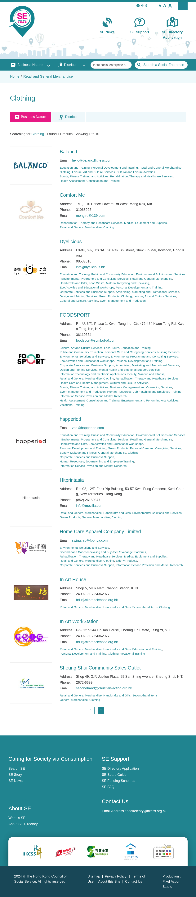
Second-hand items (145, 607)
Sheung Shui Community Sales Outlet (100, 667)
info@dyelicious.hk (90, 267)
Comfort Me (72, 195)
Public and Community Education (112, 274)
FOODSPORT (75, 315)
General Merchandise (112, 452)
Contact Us (133, 881)
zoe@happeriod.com (88, 428)
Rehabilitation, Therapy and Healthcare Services (141, 176)
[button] (160, 5)
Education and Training (75, 167)
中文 (144, 6)
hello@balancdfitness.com (92, 160)
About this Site (109, 881)
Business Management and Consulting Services (141, 387)
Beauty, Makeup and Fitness (145, 374)
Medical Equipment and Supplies (145, 222)
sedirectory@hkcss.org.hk (146, 811)
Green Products (109, 296)
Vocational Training (72, 404)
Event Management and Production (123, 300)
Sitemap (93, 876)
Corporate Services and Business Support (87, 291)
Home (14, 76)
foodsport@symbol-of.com (96, 340)
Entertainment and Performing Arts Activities (149, 400)
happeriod (70, 419)
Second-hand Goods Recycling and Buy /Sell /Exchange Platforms (103, 552)
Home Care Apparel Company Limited (100, 531)
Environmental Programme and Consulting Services (95, 278)
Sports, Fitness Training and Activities (84, 176)
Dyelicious (71, 241)
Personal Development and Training (114, 167)
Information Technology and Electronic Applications (93, 374)
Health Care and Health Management (84, 382)
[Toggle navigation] (183, 6)
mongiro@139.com (90, 216)
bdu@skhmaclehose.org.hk (97, 600)
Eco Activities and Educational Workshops (87, 287)
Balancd (68, 151)
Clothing (37, 134)
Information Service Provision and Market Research (93, 396)
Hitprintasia (72, 480)
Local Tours (111, 347)
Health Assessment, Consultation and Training (90, 180)
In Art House (73, 579)
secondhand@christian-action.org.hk (104, 688)
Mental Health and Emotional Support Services (129, 369)
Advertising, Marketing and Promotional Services (147, 291)
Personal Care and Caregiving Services (130, 352)
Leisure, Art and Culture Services (93, 172)
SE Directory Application (172, 34)
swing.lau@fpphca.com (90, 540)
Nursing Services (168, 352)
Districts (70, 65)
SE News (107, 32)
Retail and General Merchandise (48, 76)
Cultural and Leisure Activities (136, 172)
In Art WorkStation (79, 621)
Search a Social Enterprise (163, 65)
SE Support (139, 32)
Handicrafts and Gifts (73, 283)
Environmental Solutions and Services (160, 274)
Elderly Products (126, 560)
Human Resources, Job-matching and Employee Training (144, 391)
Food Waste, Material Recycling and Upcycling (119, 283)
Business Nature (29, 65)
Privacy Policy (116, 876)
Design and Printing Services (78, 296)
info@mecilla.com (89, 506)
